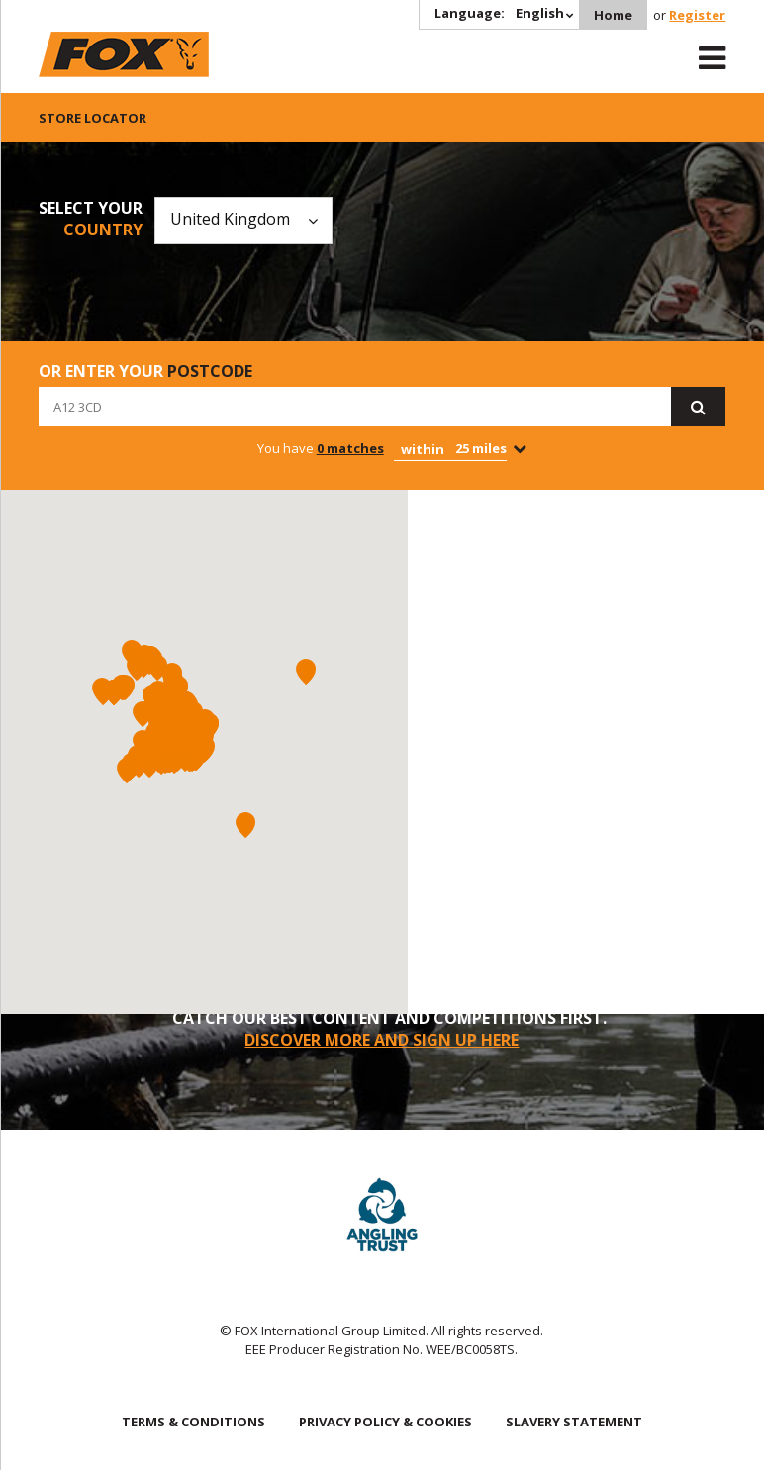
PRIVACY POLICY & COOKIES (385, 1421)
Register (697, 15)
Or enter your (145, 371)
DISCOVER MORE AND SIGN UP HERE (381, 1040)
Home (613, 15)
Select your (91, 218)
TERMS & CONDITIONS (193, 1421)
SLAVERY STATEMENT (574, 1421)
